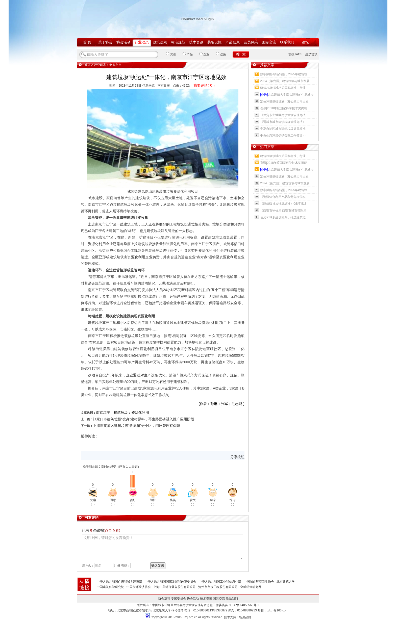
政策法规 (160, 42)
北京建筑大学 (286, 581)
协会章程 (164, 598)
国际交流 (269, 42)
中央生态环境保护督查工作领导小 (283, 135)
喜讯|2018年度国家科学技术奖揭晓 (283, 108)
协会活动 (123, 42)
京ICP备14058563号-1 (244, 605)
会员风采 (251, 42)
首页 (87, 65)
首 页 (87, 42)
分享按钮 (237, 457)
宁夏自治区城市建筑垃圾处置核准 (283, 129)
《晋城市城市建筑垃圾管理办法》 (283, 122)
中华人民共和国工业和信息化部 (220, 581)
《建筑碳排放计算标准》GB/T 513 (283, 203)
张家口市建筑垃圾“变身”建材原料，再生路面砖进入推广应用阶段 (143, 419)
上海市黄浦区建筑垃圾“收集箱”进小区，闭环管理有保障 (136, 426)
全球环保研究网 (250, 587)
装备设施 (214, 42)
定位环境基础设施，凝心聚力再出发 (284, 101)
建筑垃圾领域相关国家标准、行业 (283, 88)
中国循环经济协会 (139, 587)
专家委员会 (178, 598)
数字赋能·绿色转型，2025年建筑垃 (283, 74)
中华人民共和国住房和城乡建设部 (119, 581)
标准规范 (178, 42)
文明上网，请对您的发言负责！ (162, 547)
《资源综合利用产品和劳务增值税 (283, 197)
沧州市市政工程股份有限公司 (218, 587)
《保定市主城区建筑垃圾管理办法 (283, 115)
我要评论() (203, 85)
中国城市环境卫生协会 (259, 581)
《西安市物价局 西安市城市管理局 (283, 210)
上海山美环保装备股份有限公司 (174, 587)
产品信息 (233, 42)
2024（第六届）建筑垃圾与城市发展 (284, 81)
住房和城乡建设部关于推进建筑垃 (283, 217)
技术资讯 (196, 42)
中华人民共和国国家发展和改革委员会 (170, 581)
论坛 (305, 42)
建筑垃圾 (311, 54)
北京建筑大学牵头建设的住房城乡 (286, 94)
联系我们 (287, 42)
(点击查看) (112, 530)
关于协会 (105, 42)
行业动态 (142, 42)
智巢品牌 (245, 617)
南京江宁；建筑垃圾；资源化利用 (122, 412)
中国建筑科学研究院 (110, 587)
